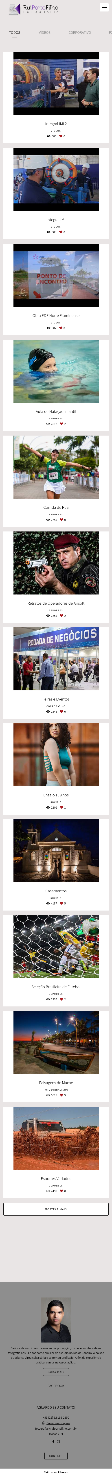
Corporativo (79, 32)
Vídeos (45, 32)
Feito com (56, 1472)
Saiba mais (56, 1372)
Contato (56, 1456)
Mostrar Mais (56, 1209)
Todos (14, 32)
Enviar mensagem (58, 1423)
